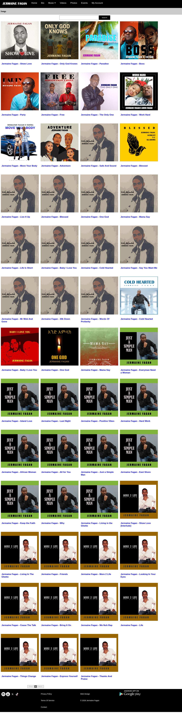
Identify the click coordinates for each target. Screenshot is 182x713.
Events (84, 3)
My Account (97, 3)
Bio (42, 3)
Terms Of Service (47, 700)
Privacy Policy (46, 694)
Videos (63, 3)
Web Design (85, 694)
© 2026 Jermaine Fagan (89, 700)
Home (34, 3)
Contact (44, 707)
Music (52, 3)
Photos (73, 3)
